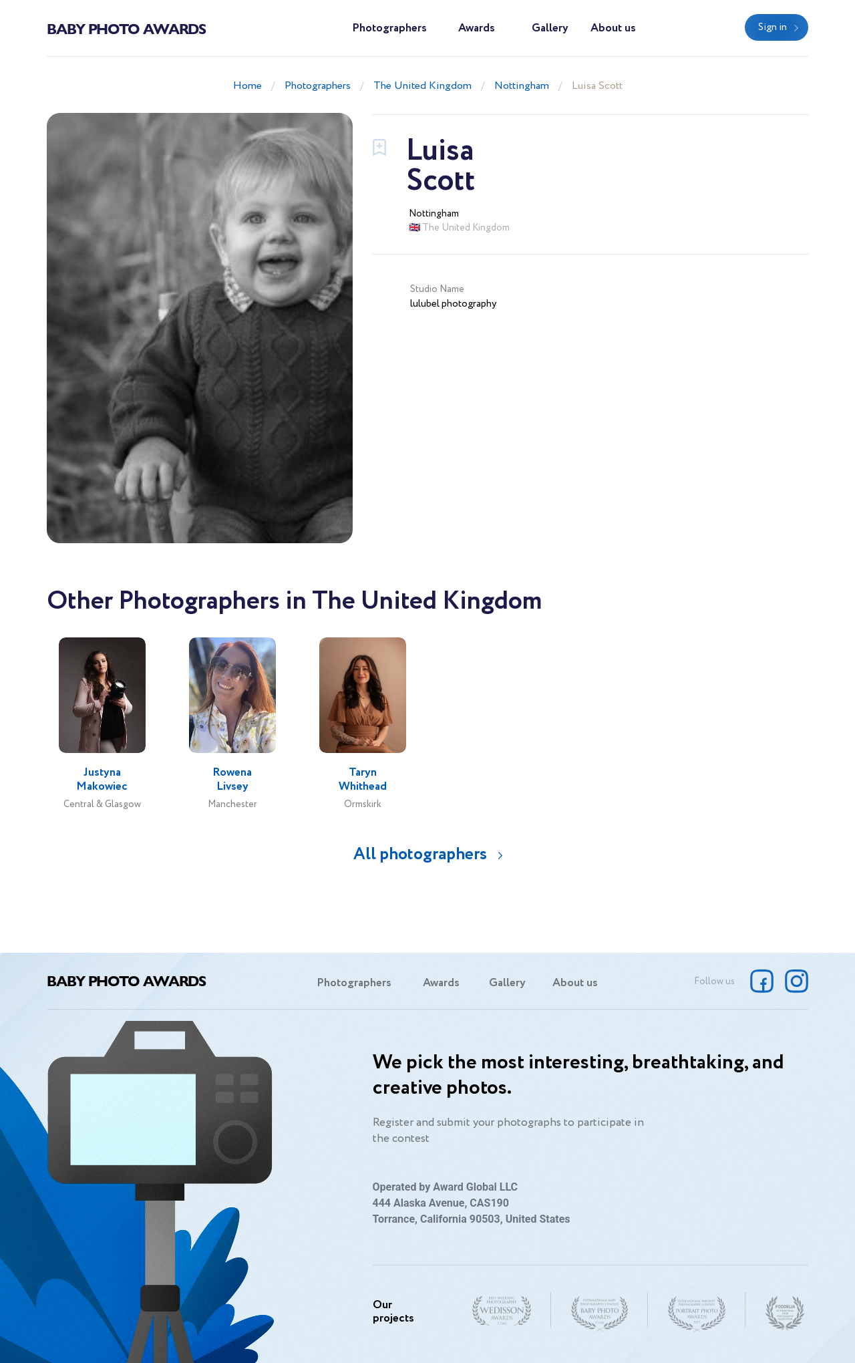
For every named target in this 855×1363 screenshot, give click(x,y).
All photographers (420, 854)
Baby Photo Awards (126, 28)
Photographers (389, 28)
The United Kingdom (422, 86)
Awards (476, 28)
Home (247, 86)
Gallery (550, 28)
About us (613, 28)
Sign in (772, 27)
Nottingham (521, 86)
